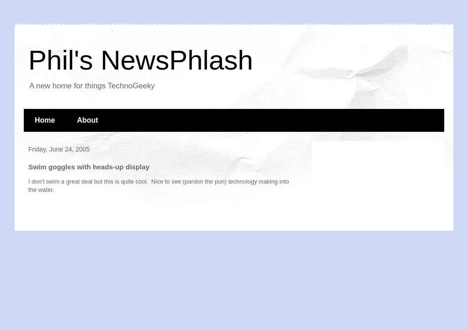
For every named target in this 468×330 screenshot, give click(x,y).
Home (45, 120)
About (87, 120)
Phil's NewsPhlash (140, 60)
